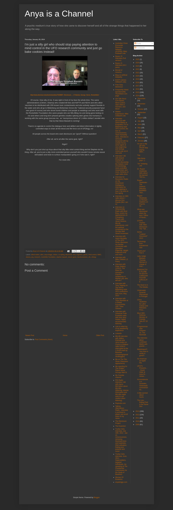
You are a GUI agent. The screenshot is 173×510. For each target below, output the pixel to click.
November (141, 104)
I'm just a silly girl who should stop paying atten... (142, 148)
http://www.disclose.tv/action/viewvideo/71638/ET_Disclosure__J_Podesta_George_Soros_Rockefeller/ (64, 95)
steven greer (72, 257)
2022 (138, 69)
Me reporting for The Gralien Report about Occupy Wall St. (121, 369)
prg (32, 257)
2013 (138, 411)
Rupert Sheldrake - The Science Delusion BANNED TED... (142, 186)
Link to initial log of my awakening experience (121, 329)
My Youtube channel (119, 376)
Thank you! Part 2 (141, 252)
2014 (138, 96)
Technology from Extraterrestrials (142, 244)
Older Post (100, 335)
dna (74, 254)
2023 (138, 66)
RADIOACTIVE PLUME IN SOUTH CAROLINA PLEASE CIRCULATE (142, 276)
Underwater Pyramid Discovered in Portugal (142, 293)
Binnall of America (118, 71)
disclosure (68, 254)
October (141, 109)
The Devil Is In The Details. (142, 286)
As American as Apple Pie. (142, 361)
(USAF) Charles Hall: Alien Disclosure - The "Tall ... (142, 225)
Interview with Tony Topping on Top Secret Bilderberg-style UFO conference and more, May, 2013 (121, 289)
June (140, 124)
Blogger (96, 497)
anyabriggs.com (121, 482)
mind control (92, 254)
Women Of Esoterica (119, 478)
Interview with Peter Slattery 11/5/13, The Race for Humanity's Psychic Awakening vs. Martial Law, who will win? (121, 272)
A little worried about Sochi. (142, 395)
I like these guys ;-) (141, 159)
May (139, 128)
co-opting (61, 254)
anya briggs (48, 254)
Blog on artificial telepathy (121, 76)
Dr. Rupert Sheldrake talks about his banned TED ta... (142, 173)
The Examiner (120, 426)
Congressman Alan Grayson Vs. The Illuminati (142, 331)
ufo (89, 257)
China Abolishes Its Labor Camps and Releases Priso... (142, 305)
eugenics (79, 254)
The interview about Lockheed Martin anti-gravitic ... (142, 342)
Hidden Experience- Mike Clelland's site (121, 114)
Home (65, 335)
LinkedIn (118, 333)
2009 (138, 425)
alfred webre (35, 254)
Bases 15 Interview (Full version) (120, 58)
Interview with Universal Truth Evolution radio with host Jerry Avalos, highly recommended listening (121, 317)
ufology (93, 257)
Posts (137, 43)
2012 (138, 415)
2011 (138, 418)
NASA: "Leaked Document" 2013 (142, 235)
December (141, 99)
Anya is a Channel (59, 13)
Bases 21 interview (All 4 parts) (120, 65)
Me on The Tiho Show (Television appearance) (121, 361)
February (141, 138)
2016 (138, 89)
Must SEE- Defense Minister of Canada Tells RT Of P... (142, 318)
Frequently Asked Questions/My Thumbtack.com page (121, 93)
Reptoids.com (120, 403)
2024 (138, 63)
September (142, 112)
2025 (138, 59)
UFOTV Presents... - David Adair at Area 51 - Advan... (142, 371)
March (140, 134)
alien (42, 254)
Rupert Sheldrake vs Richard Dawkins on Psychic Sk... (142, 201)
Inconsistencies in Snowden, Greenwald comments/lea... (142, 384)
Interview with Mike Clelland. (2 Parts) (121, 259)
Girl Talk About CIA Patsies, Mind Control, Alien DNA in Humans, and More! (120, 104)
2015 (138, 92)
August (140, 118)
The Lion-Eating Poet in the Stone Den (142, 403)
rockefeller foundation (48, 257)
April (139, 131)
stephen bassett (61, 257)
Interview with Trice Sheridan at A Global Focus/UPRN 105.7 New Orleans (121, 304)
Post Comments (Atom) (44, 339)
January (141, 141)
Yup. (139, 155)
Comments (139, 48)
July (139, 121)
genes (85, 254)
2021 (138, 73)
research (37, 257)
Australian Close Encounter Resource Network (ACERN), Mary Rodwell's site (121, 48)
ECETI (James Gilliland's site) (120, 81)
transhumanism (82, 257)
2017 (138, 86)
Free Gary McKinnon (119, 86)
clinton (55, 254)
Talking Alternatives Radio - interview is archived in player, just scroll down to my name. (121, 412)
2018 (138, 82)
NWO (99, 254)
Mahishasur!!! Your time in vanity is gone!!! (142, 352)
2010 (138, 421)
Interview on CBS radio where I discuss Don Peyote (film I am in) (121, 200)
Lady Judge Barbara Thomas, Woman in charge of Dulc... (142, 261)
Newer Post (29, 335)
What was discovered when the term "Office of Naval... (142, 213)
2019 (138, 79)
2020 (138, 76)
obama (28, 257)
